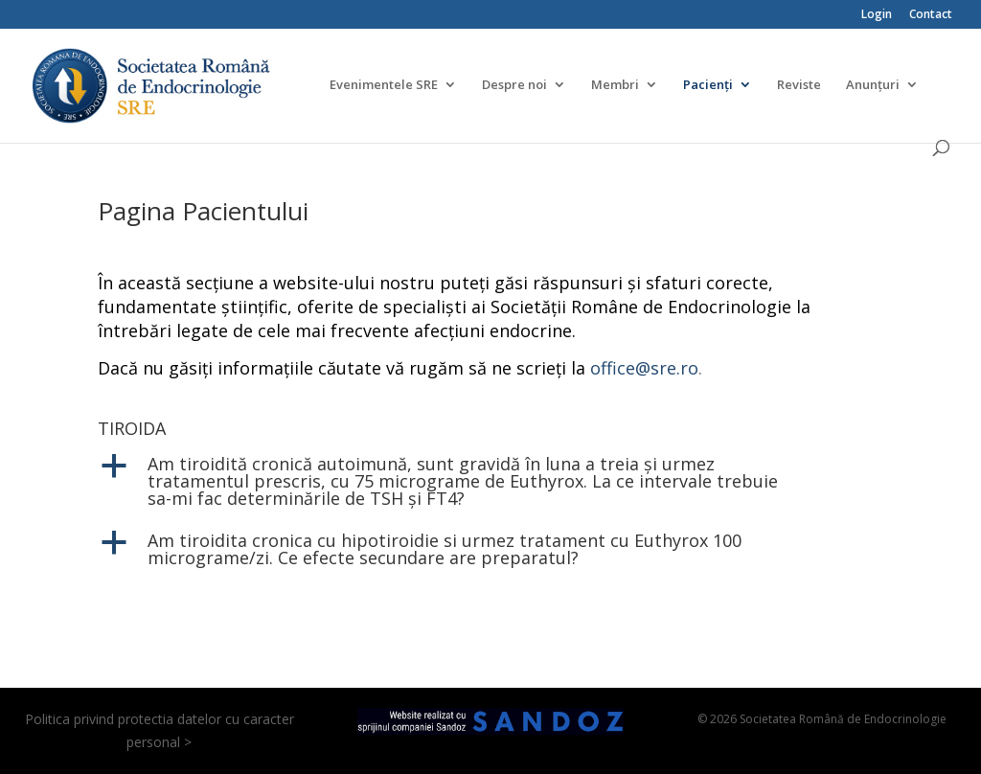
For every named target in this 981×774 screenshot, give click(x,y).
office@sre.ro (644, 367)
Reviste (799, 85)
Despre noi (514, 85)
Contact (930, 15)
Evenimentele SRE (384, 85)
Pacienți (708, 85)
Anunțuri (873, 85)
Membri (615, 85)
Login (876, 15)
